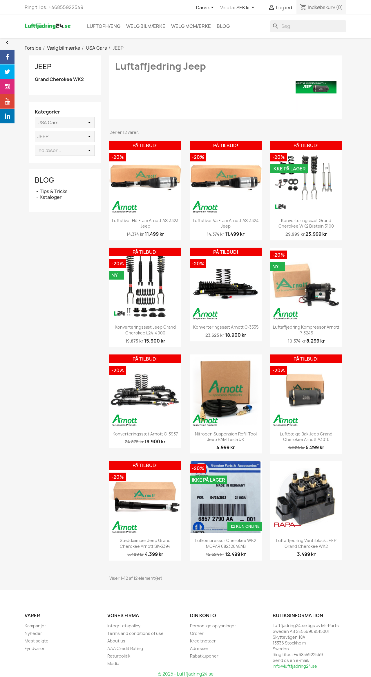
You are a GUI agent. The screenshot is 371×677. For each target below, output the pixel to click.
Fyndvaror (35, 648)
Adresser (199, 648)
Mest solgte (36, 641)
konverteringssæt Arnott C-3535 (225, 327)
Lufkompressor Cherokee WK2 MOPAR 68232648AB (225, 543)
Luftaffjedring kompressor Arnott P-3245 (306, 330)
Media (113, 663)
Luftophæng (103, 26)
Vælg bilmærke (145, 26)
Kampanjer (35, 626)
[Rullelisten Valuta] (246, 7)
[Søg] (308, 26)
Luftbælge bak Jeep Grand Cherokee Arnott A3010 (306, 436)
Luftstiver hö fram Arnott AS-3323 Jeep (145, 223)
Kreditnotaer (203, 641)
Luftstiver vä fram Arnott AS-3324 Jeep (226, 223)
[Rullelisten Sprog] (206, 7)
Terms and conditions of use (135, 633)
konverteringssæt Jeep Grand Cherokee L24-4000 (145, 330)
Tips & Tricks (54, 191)
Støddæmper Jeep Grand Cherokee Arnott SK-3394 (145, 543)
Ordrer (197, 633)
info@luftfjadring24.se (295, 666)
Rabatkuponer (204, 656)
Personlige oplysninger (213, 626)
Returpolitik (118, 656)
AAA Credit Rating (125, 648)
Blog (44, 180)
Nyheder (33, 633)
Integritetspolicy (123, 626)
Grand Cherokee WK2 (59, 79)
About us (116, 641)
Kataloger (51, 197)
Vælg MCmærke (191, 26)
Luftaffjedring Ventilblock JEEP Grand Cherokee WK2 (306, 543)
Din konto (203, 615)
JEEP (43, 66)
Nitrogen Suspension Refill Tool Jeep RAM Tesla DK (226, 436)
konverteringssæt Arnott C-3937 (145, 434)
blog (223, 26)
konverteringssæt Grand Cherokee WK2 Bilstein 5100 (306, 223)
